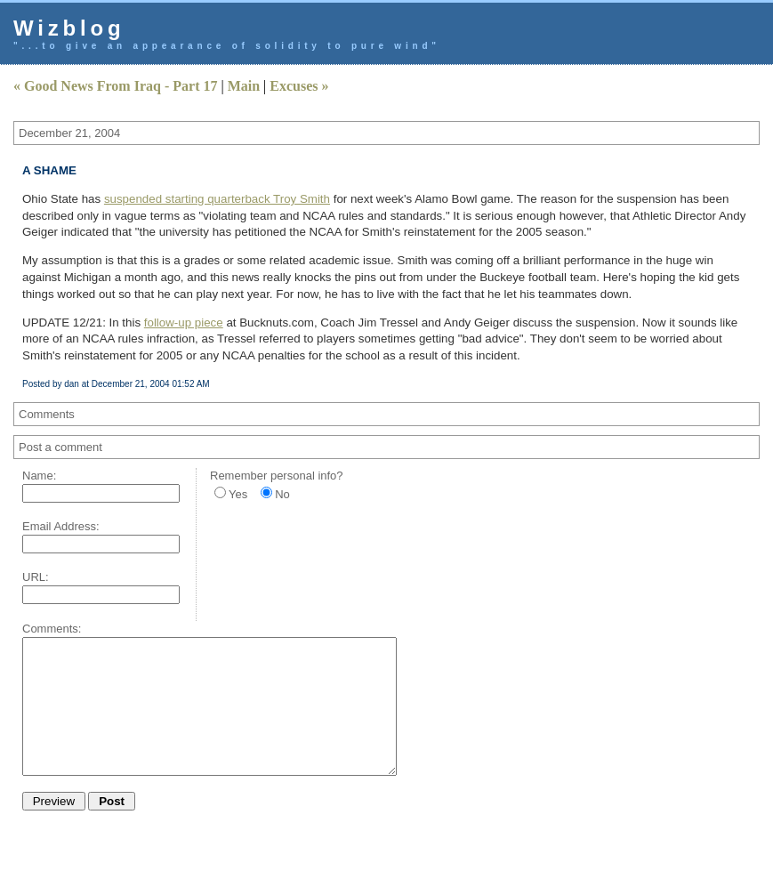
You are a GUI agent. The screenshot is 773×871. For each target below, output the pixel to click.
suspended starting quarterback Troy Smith (217, 199)
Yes (238, 494)
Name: (39, 475)
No (282, 494)
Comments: (51, 628)
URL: (35, 577)
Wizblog (69, 28)
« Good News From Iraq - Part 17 (115, 85)
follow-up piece (183, 322)
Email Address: (61, 526)
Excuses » (299, 85)
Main (244, 85)
